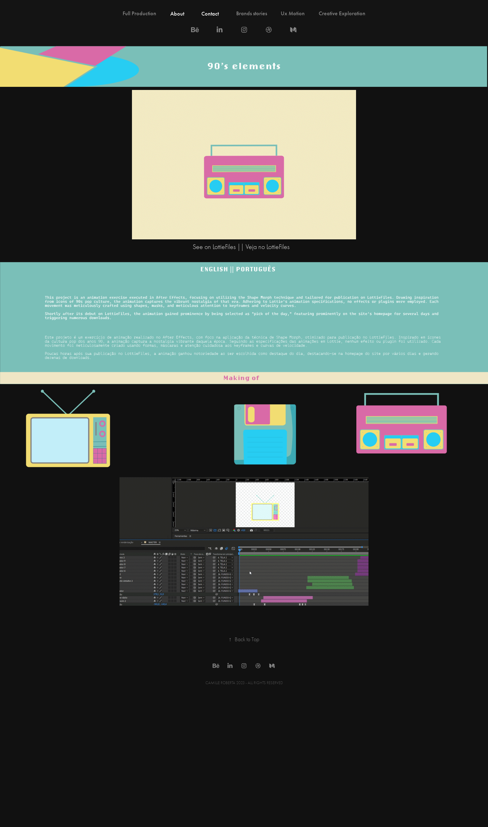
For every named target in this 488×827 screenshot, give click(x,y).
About (177, 13)
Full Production (139, 13)
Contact (210, 13)
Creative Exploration (342, 13)
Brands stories (251, 13)
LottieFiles (225, 247)
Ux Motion (293, 13)
